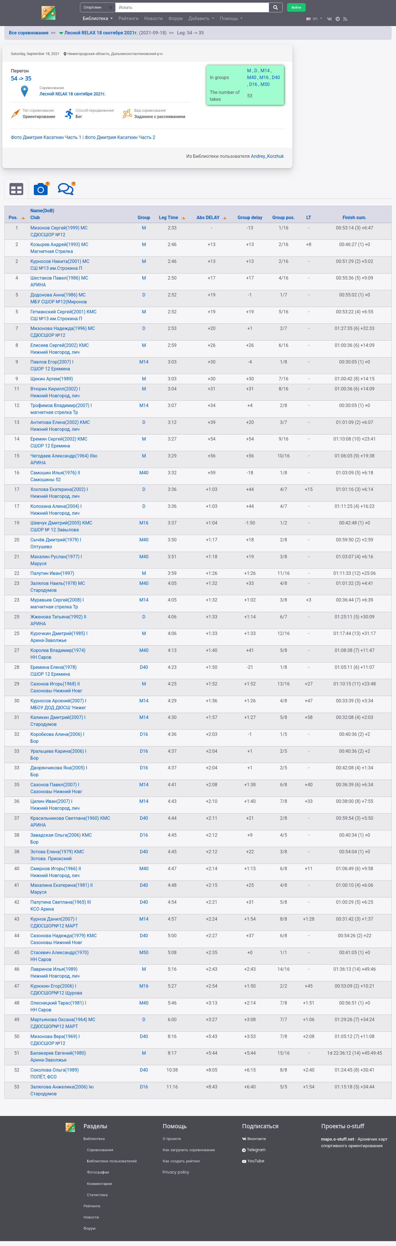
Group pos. (283, 218)
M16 (265, 77)
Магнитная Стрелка (51, 251)
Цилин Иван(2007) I (51, 801)
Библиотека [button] (96, 18)
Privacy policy (176, 1174)
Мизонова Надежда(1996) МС (62, 328)
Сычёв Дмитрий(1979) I (55, 540)
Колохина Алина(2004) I (56, 506)
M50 (265, 84)
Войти (297, 7)
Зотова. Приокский (51, 859)
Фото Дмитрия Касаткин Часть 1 (47, 137)
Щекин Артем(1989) (51, 379)
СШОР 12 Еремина (50, 369)
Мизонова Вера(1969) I (55, 1036)
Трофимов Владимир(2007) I (61, 405)
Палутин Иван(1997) (52, 573)
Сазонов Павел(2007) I (54, 785)
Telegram (254, 1151)
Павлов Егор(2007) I (51, 362)
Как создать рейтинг (182, 1163)
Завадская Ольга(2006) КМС (61, 835)
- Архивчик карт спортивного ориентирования (356, 1143)
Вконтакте (254, 1139)
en (312, 18)
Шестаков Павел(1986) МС (59, 278)
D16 (253, 84)
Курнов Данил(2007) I (53, 919)
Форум (175, 18)
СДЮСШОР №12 (47, 235)
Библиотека (94, 1139)
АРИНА (38, 285)
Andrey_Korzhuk (267, 156)
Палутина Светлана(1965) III (60, 902)
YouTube (254, 1163)
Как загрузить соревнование (190, 1151)
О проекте (172, 1139)
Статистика (97, 1198)
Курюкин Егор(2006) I (53, 986)
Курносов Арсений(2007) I (58, 701)
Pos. (14, 218)
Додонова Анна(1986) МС (58, 295)
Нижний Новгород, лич (54, 352)
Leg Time (169, 218)
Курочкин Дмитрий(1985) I (58, 633)
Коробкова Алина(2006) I (57, 734)
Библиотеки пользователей (113, 1163)
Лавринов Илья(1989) (53, 969)
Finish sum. (354, 218)
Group (144, 218)
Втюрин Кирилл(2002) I (55, 389)
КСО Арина (42, 909)
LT (308, 218)
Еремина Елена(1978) (53, 667)
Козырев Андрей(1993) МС (59, 244)
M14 (265, 70)
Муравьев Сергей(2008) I (57, 600)
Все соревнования (28, 33)
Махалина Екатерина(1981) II (61, 885)
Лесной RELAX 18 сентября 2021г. (102, 33)
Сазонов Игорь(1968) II (55, 684)
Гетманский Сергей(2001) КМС (63, 312)
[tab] (16, 189)
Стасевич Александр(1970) (59, 953)
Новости (153, 18)
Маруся (38, 563)
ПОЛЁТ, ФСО (43, 1077)
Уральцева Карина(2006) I (58, 751)
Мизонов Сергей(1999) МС (58, 228)
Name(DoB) (42, 211)
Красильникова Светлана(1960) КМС (70, 818)
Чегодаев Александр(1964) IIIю (63, 456)
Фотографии (98, 1174)
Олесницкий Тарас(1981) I (58, 1003)
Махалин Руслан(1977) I (56, 556)
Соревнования (100, 1151)
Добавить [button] (199, 18)
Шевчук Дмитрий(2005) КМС (61, 523)
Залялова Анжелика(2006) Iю (62, 1087)
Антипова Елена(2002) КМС (60, 422)
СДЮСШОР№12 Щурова (56, 993)
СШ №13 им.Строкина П (56, 268)
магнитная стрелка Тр (54, 412)
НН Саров (40, 657)
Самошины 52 (45, 479)
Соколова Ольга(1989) (54, 1070)
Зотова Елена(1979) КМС (57, 852)
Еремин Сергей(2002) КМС (58, 439)
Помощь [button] (229, 18)
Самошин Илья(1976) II (55, 472)
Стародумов (43, 590)
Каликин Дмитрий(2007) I (57, 717)
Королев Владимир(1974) (57, 650)
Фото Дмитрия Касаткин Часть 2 (120, 137)
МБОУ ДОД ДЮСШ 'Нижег (58, 708)
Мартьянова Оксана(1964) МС (62, 1020)
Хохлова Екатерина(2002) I (59, 489)
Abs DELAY (209, 218)
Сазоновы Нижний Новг (56, 691)
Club (35, 218)
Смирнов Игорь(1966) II (55, 869)
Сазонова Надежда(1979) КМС (63, 936)
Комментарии (100, 1186)
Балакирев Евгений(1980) (58, 1053)
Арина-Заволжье (48, 640)
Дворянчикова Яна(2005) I (58, 768)
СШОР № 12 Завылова (54, 530)
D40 (276, 77)
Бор (34, 741)
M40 (252, 77)
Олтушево (41, 547)
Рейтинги (128, 18)
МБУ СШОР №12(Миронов (58, 302)
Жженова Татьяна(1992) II (58, 617)
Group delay (250, 218)
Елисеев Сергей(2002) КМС (59, 345)
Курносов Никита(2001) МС (59, 261)
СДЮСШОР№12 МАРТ (54, 926)
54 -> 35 (21, 78)
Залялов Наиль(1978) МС (57, 583)
